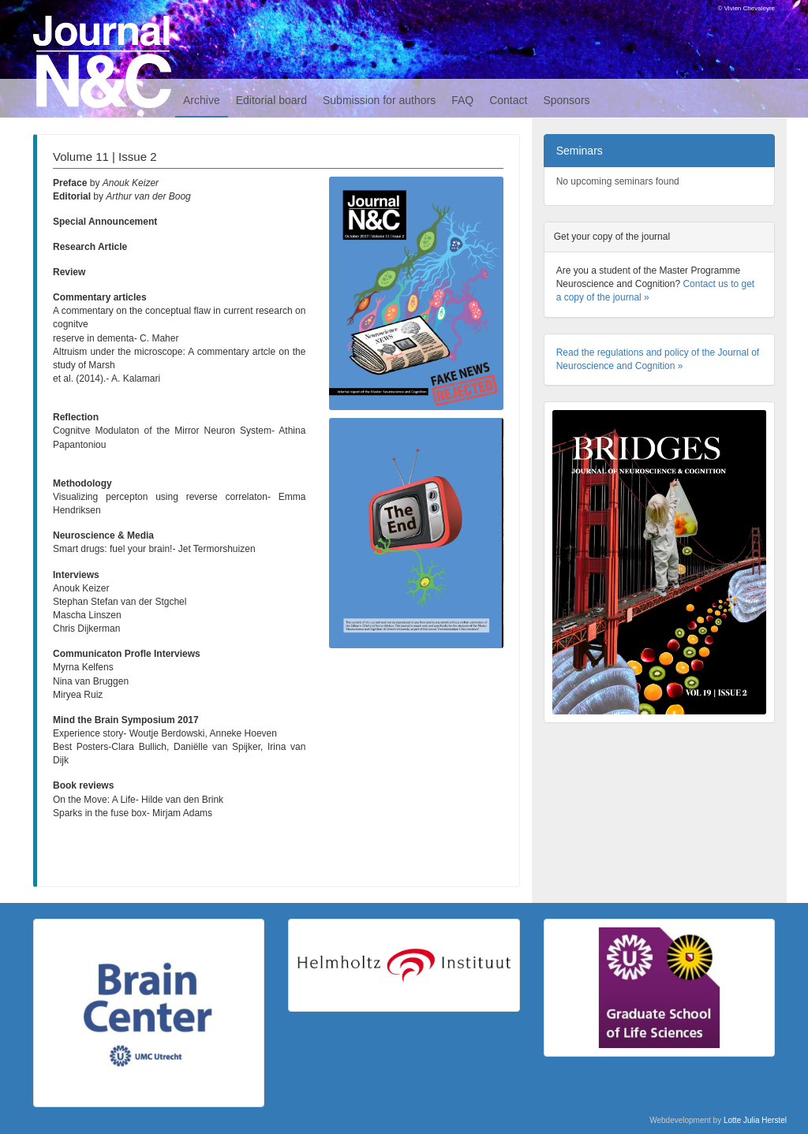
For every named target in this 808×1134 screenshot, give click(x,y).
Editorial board (271, 100)
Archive (201, 100)
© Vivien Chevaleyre (746, 8)
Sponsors (566, 100)
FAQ (462, 100)
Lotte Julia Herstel (755, 1120)
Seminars (579, 150)
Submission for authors (379, 100)
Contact (508, 100)
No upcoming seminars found (617, 181)
